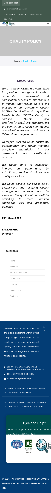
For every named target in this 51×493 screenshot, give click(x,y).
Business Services (37, 388)
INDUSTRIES (15, 278)
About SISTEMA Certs (33, 406)
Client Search (14, 406)
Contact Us (14, 296)
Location (13, 284)
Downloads (42, 402)
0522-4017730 (13, 374)
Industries (26, 392)
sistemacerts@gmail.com (15, 9)
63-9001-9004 (11, 3)
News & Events (26, 402)
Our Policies (13, 392)
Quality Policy (30, 61)
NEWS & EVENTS (10, 14)
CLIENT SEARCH (36, 14)
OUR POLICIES (16, 290)
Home (16, 61)
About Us (14, 266)
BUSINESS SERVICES (18, 272)
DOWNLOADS (23, 14)
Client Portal (8, 19)
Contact (12, 402)
